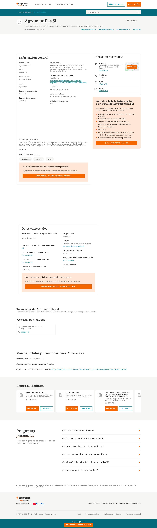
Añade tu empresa (116, 4)
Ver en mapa (131, 67)
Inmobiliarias (25, 159)
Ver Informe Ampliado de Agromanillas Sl (53, 176)
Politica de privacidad (133, 514)
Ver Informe (32, 408)
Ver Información (27, 255)
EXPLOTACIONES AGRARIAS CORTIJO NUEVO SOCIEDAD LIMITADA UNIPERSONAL (117, 394)
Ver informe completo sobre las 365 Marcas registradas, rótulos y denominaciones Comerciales (68, 82)
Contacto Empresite (110, 503)
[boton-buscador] (137, 12)
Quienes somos (94, 503)
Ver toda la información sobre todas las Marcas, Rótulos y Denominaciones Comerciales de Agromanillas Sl (89, 369)
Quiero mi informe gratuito (116, 143)
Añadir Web (103, 84)
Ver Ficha (46, 408)
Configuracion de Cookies (112, 514)
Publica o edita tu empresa (130, 503)
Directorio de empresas (64, 4)
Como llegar (103, 71)
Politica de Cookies (92, 514)
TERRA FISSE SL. (73, 393)
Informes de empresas (42, 4)
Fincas (49, 159)
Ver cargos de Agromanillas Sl (73, 246)
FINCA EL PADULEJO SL (36, 393)
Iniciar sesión (133, 4)
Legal (79, 514)
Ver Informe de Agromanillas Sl (78, 525)
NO (23, 248)
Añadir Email (103, 91)
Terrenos (38, 159)
